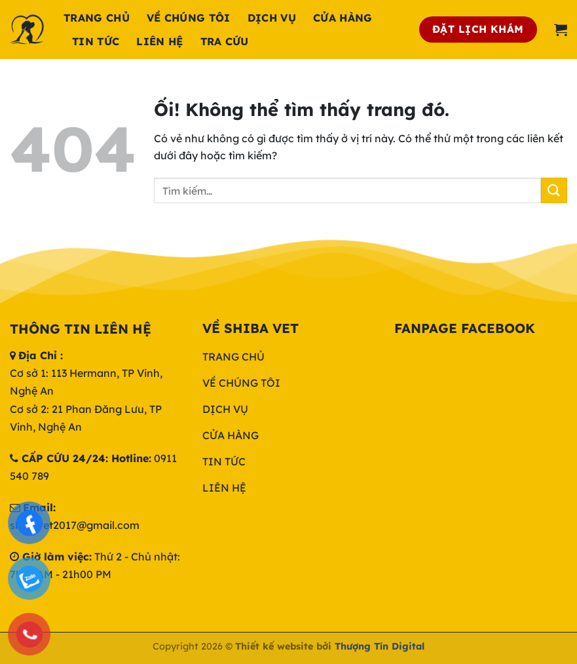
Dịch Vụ (272, 17)
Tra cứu (224, 41)
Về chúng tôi (189, 17)
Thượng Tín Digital (379, 646)
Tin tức (95, 41)
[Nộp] (554, 190)
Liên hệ (159, 41)
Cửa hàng (343, 17)
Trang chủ (97, 17)
